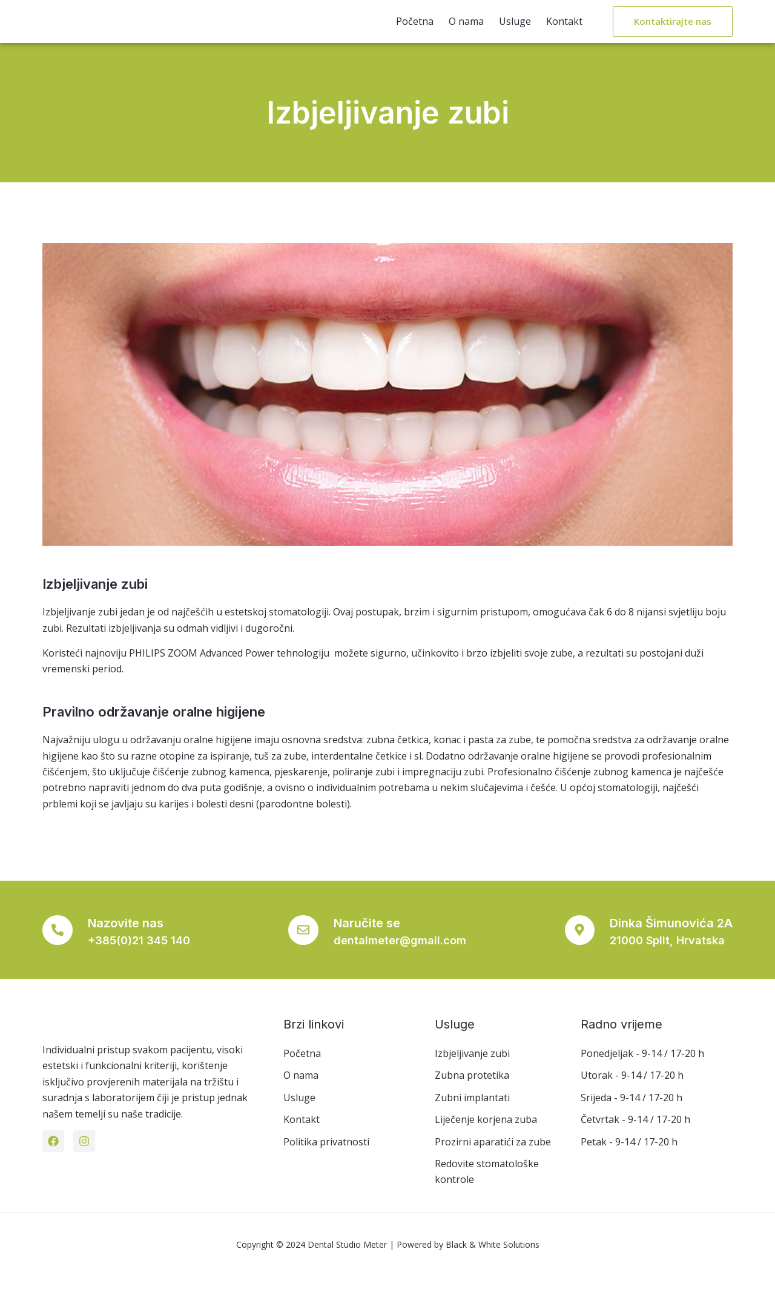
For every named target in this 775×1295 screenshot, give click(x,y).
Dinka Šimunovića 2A (671, 942)
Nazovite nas (132, 942)
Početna (415, 30)
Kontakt (564, 30)
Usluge (515, 30)
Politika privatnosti (326, 1160)
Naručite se (370, 942)
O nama (466, 30)
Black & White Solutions (492, 1268)
